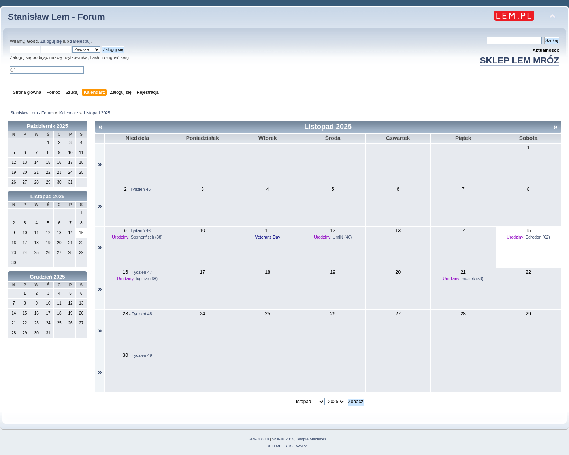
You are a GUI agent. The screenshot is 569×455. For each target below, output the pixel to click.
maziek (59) (472, 278)
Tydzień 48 (142, 313)
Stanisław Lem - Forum (56, 17)
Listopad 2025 (47, 196)
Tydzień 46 (140, 230)
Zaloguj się (51, 41)
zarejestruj (80, 41)
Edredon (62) (538, 237)
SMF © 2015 (283, 439)
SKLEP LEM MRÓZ (519, 60)
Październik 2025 (47, 126)
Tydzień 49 (142, 355)
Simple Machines (311, 439)
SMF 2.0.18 (259, 439)
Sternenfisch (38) (147, 237)
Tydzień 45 (140, 189)
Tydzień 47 (142, 272)
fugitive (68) (147, 278)
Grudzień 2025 (47, 277)
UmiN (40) (342, 237)
